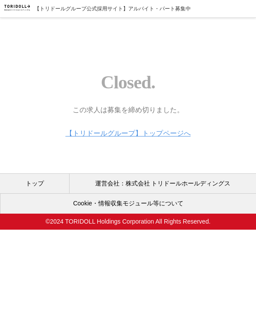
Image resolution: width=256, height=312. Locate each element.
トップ (35, 183)
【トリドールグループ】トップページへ (128, 133)
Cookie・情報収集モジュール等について (128, 203)
